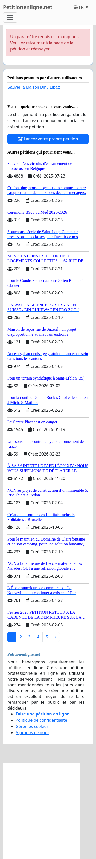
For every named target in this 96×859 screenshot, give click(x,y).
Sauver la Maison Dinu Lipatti (34, 87)
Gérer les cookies (32, 726)
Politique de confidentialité (41, 720)
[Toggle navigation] (10, 17)
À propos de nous (32, 732)
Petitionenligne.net (27, 7)
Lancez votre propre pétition (48, 139)
